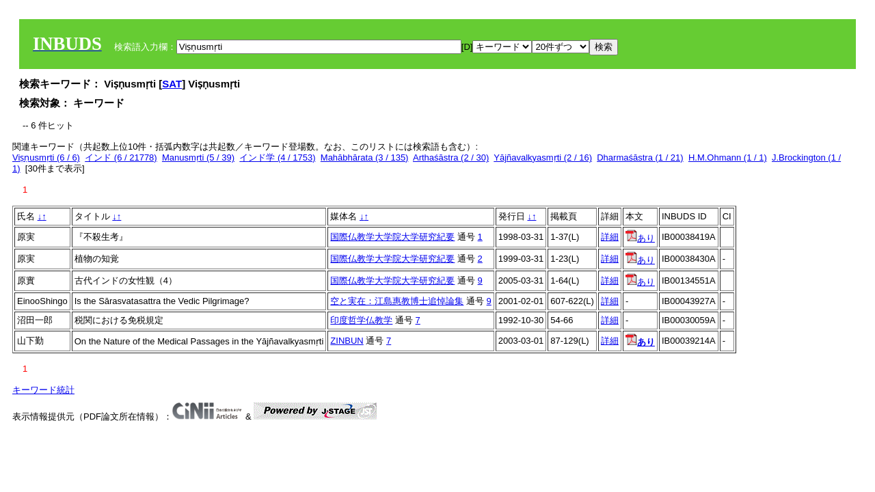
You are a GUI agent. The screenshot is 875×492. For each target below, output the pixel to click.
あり (640, 238)
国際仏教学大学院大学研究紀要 (392, 237)
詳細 (610, 237)
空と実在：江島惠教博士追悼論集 (396, 301)
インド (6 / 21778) (121, 157)
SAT (172, 84)
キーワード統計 (43, 390)
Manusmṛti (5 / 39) (198, 157)
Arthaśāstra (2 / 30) (451, 157)
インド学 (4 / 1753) (277, 157)
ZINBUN (346, 341)
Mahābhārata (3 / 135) (365, 157)
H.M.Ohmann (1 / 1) (727, 157)
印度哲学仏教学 (361, 320)
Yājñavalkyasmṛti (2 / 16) (543, 157)
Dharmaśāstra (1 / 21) (640, 157)
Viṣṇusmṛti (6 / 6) (46, 157)
